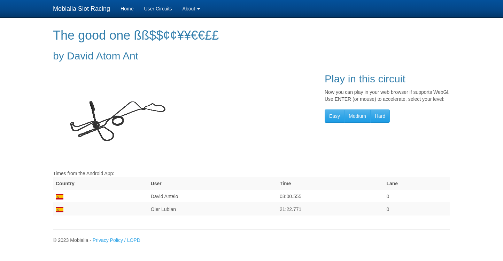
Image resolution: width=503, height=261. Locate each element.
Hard (380, 116)
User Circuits (158, 8)
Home (127, 8)
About (191, 8)
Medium (357, 116)
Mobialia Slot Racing (81, 8)
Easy (334, 116)
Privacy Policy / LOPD (116, 240)
